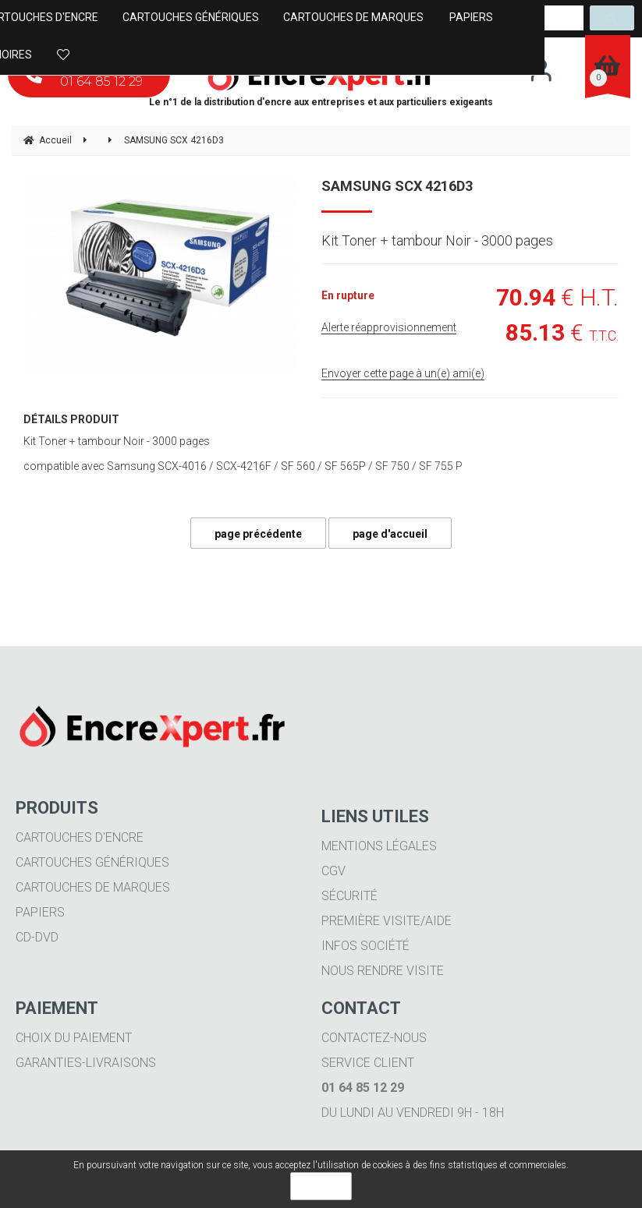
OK (321, 1186)
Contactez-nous (374, 1037)
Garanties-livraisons (86, 1062)
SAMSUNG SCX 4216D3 (397, 186)
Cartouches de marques (93, 887)
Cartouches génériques (92, 862)
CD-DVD (37, 937)
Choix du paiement (74, 1037)
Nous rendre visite (382, 970)
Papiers (40, 912)
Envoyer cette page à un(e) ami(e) (402, 373)
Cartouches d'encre (80, 837)
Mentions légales (379, 846)
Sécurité (349, 895)
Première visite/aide (386, 920)
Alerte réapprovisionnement (388, 327)
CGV (333, 871)
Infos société (365, 945)
